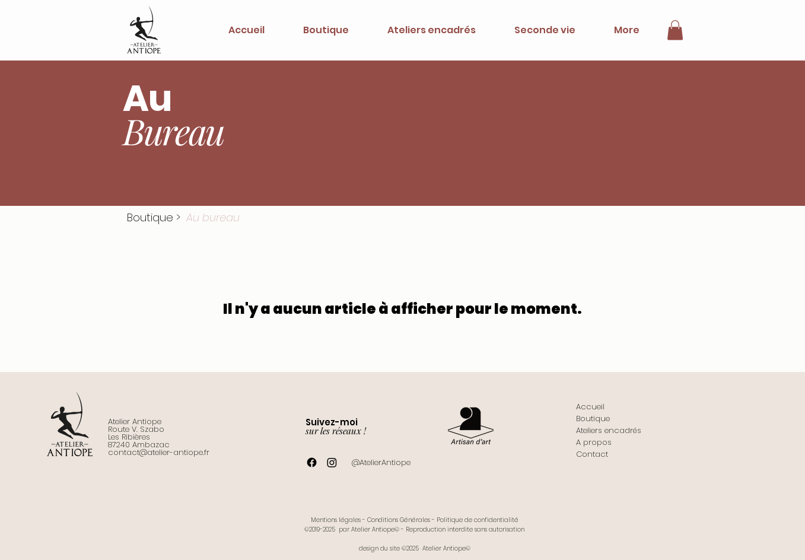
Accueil (590, 406)
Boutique (150, 217)
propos (596, 442)
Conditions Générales (398, 520)
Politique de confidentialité (477, 520)
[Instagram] (332, 462)
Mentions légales (336, 520)
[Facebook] (312, 462)
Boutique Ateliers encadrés (608, 424)
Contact (592, 454)
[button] (675, 30)
